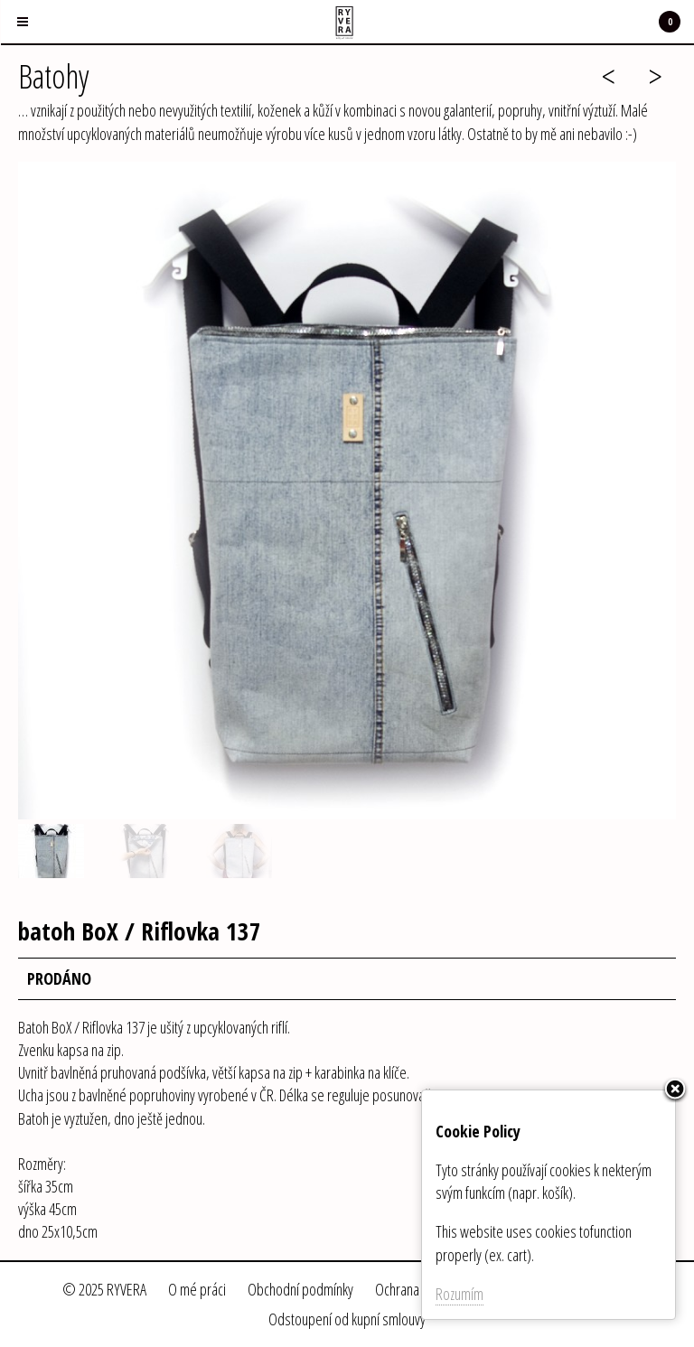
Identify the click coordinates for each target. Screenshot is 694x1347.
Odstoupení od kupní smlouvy (347, 1319)
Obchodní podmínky (300, 1289)
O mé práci (197, 1289)
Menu (14, 11)
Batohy (53, 76)
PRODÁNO (59, 978)
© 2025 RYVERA (104, 1289)
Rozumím (459, 1294)
